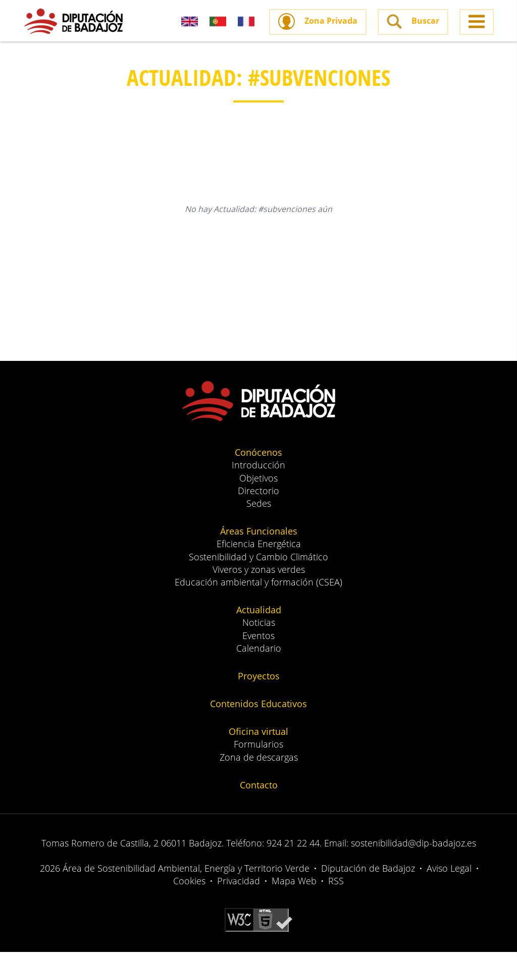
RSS (336, 886)
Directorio (258, 496)
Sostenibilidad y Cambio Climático (258, 562)
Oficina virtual (258, 737)
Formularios (258, 749)
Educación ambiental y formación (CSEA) (258, 587)
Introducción (258, 470)
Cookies (189, 886)
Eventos (258, 640)
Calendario (258, 653)
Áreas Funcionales (258, 536)
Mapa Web (294, 886)
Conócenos (258, 458)
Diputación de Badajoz (368, 874)
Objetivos (258, 483)
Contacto (259, 790)
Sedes (258, 509)
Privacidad (238, 886)
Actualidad (258, 615)
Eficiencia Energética (259, 549)
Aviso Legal (449, 874)
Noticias (258, 628)
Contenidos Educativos (258, 709)
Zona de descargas (259, 762)
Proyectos (259, 681)
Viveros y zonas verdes (259, 575)
